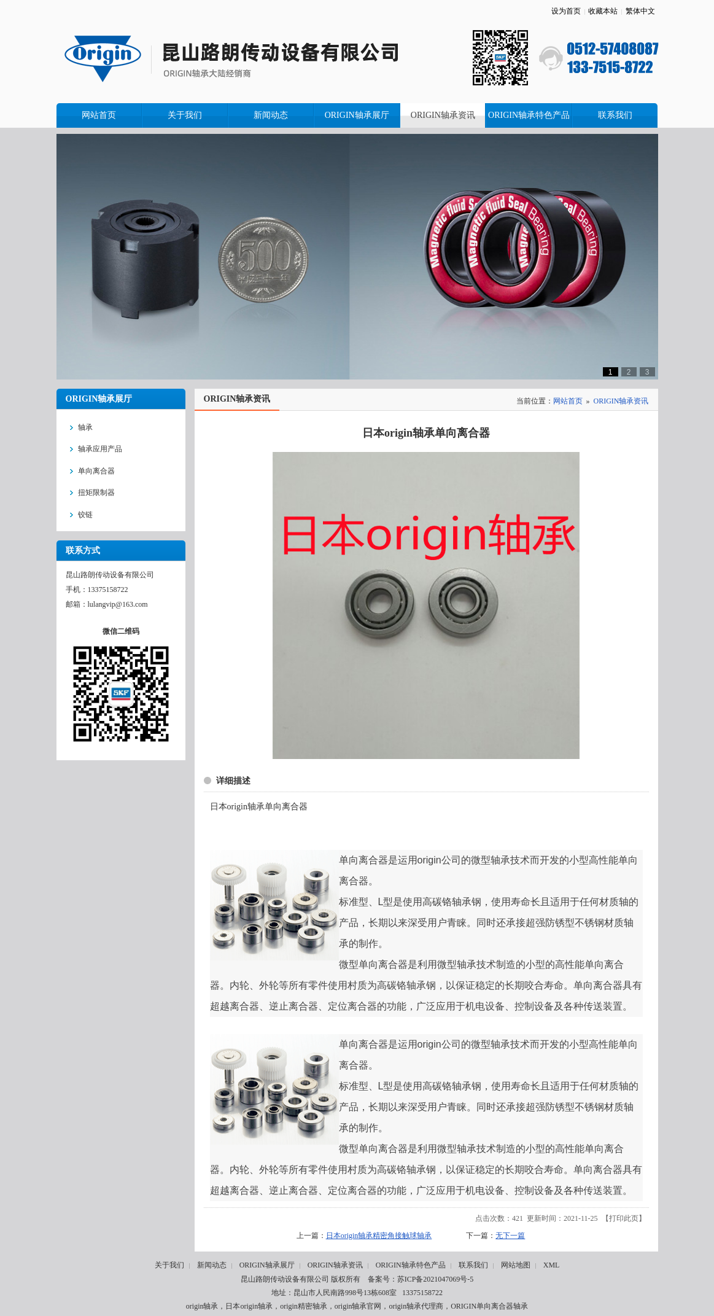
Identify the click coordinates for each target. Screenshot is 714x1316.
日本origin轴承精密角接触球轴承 (379, 1235)
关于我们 (169, 1265)
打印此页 (623, 1218)
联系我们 (473, 1265)
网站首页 (568, 401)
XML (551, 1265)
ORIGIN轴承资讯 (621, 401)
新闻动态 (212, 1265)
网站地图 (515, 1265)
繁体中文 (640, 11)
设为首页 (566, 11)
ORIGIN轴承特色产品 (411, 1265)
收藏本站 (603, 11)
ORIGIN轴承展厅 (267, 1265)
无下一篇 (510, 1235)
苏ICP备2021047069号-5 (435, 1279)
